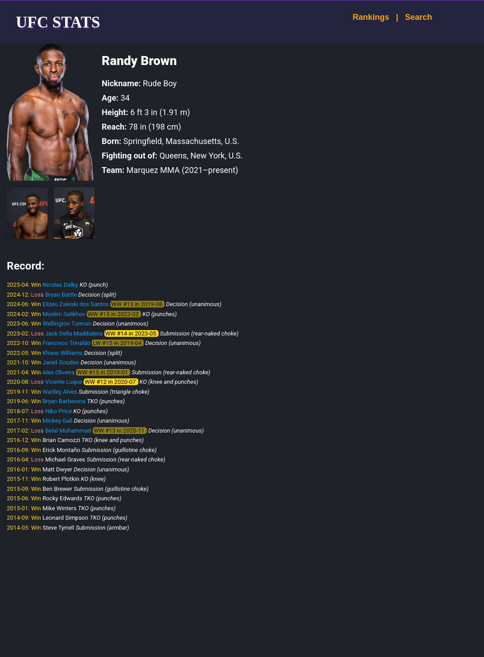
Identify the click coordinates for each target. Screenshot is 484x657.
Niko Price (58, 411)
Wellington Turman (66, 323)
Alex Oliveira (58, 372)
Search (410, 17)
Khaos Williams (62, 352)
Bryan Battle (61, 294)
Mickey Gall (57, 420)
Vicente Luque (63, 381)
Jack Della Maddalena (74, 333)
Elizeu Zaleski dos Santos (75, 304)
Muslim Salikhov (63, 314)
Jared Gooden (60, 362)
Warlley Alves (59, 391)
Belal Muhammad (68, 430)
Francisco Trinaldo (66, 343)
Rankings (362, 17)
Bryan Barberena (63, 401)
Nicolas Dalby (60, 284)
